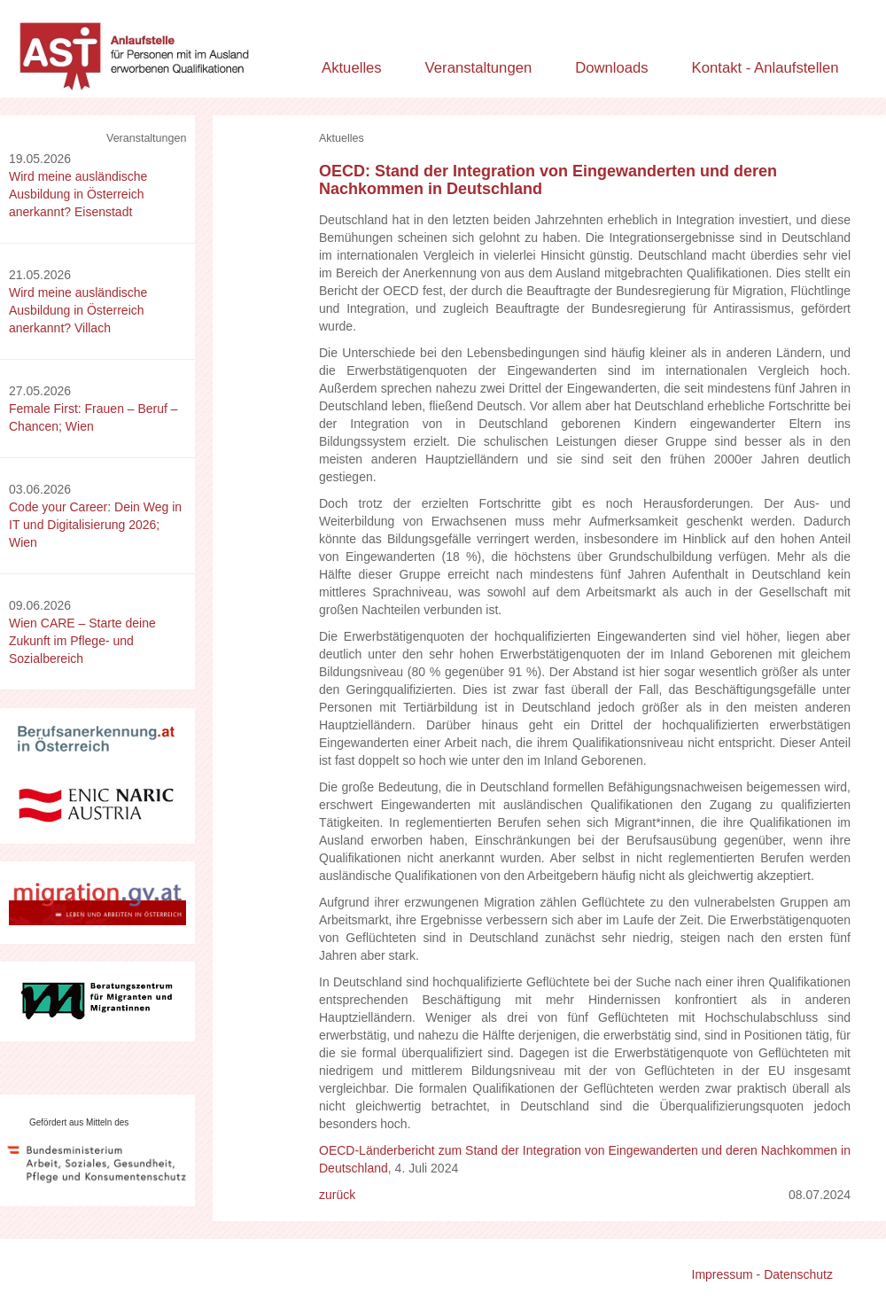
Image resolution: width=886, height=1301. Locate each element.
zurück (337, 1195)
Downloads (612, 67)
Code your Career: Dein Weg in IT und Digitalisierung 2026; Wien (95, 524)
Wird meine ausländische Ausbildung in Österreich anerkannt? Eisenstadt (78, 194)
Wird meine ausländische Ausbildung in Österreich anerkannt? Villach (78, 310)
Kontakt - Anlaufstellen (765, 67)
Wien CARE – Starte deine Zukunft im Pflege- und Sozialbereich (82, 641)
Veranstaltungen (478, 67)
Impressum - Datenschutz (763, 1274)
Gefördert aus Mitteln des (78, 1122)
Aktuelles (352, 67)
